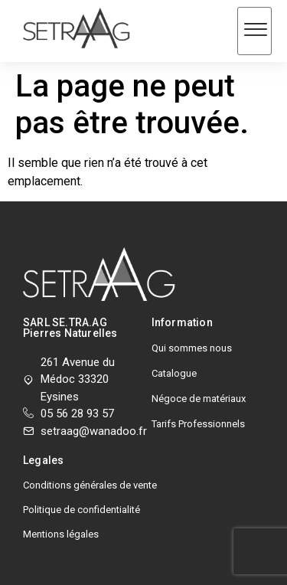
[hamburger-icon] (254, 31)
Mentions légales (61, 534)
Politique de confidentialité (81, 509)
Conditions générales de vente (90, 485)
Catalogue (174, 373)
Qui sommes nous (192, 348)
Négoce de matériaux (199, 398)
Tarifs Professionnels (198, 424)
